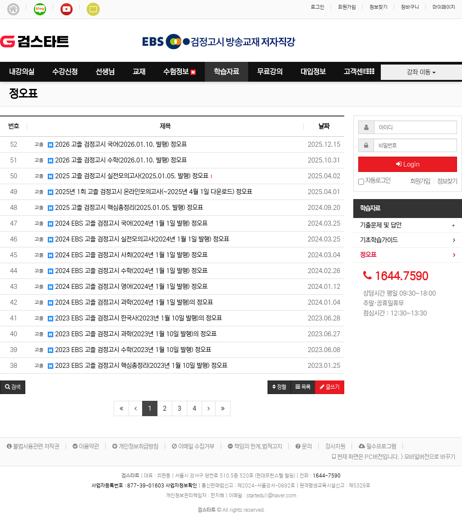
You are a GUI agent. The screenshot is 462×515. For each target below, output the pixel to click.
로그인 (317, 7)
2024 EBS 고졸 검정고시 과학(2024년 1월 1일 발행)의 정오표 (122, 302)
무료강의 (269, 72)
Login (408, 164)
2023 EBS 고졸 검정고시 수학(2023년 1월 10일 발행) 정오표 (121, 349)
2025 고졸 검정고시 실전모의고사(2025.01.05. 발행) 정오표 (122, 176)
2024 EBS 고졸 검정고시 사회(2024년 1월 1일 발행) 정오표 (120, 255)
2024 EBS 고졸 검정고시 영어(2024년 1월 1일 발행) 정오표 (120, 286)
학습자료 (226, 72)
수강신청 (65, 72)
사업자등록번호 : (129, 485)
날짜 (324, 126)
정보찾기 (379, 7)
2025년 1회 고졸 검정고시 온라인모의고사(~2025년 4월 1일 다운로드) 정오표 (142, 191)
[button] (12, 387)
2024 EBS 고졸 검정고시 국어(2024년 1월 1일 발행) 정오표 (120, 223)
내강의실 (21, 72)
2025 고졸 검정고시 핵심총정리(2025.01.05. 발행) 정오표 (117, 207)
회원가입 (347, 7)
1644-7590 (327, 475)
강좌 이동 (421, 72)
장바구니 (410, 7)
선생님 (105, 72)
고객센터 (356, 72)
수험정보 (179, 72)
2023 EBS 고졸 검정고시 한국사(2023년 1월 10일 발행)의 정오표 (127, 318)
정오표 (23, 94)
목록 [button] (303, 387)
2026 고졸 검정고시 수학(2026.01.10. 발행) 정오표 (109, 160)
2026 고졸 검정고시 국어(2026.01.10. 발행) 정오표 (109, 144)
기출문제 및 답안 (381, 225)
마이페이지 (444, 7)
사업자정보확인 (181, 485)
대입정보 (313, 72)
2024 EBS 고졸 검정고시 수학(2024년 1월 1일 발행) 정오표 (120, 270)
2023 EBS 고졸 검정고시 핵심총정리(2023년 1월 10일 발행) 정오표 (129, 365)
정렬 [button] (279, 387)
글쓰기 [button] (329, 387)
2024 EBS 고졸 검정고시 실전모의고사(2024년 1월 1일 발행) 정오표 (130, 239)
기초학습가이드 (379, 240)
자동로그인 (374, 181)
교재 (139, 72)
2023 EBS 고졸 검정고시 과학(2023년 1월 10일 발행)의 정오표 (124, 333)
